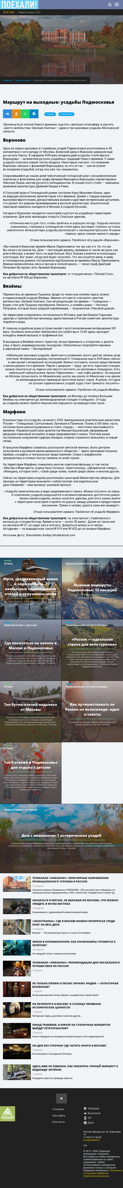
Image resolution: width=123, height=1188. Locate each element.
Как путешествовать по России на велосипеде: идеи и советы (92, 709)
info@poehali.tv (91, 1140)
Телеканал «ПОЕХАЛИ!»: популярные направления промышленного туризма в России (70, 879)
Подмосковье (66, 114)
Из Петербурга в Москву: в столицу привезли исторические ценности (66, 1005)
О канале (58, 1109)
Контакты (59, 1122)
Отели (8, 563)
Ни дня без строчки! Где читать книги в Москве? (69, 1045)
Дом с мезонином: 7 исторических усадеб (61, 835)
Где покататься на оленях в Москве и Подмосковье (30, 645)
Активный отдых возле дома (92, 598)
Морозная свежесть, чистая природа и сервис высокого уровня (30, 603)
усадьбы (50, 114)
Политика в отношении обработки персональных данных (102, 1173)
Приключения (23, 80)
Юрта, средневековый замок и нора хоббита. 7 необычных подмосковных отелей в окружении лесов (30, 586)
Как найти (59, 1115)
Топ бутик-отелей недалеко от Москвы (30, 707)
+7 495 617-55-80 (92, 1137)
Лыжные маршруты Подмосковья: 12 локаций (92, 587)
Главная (6, 80)
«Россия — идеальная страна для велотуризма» (92, 642)
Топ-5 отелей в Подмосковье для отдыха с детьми (30, 765)
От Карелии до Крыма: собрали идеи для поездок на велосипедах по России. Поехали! (92, 723)
